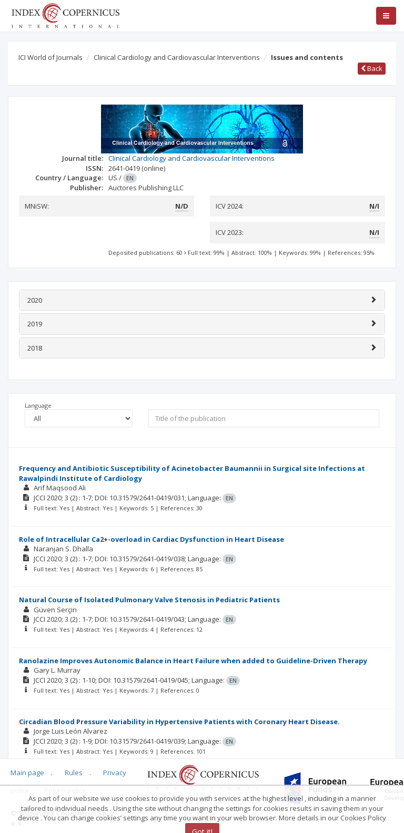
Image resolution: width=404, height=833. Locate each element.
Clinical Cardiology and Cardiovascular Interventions (177, 57)
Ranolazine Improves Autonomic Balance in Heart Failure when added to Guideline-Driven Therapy (193, 660)
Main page (27, 772)
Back (371, 68)
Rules (74, 772)
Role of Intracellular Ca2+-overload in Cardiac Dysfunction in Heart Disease (151, 539)
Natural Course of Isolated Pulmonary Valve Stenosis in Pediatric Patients (149, 599)
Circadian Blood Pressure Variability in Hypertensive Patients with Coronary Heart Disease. (179, 721)
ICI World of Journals (50, 57)
